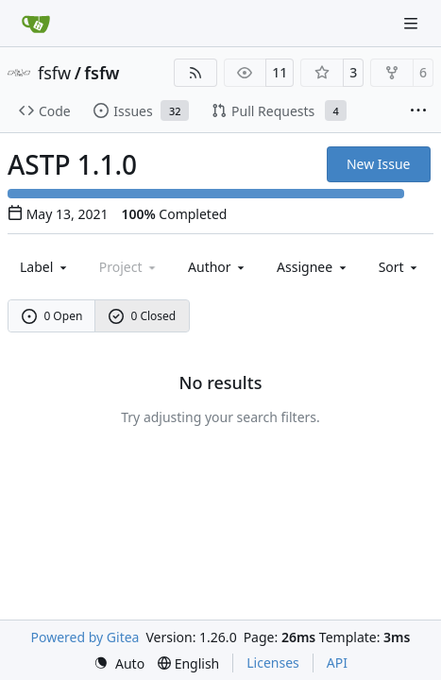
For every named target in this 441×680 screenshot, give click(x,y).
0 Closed (143, 316)
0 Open (52, 316)
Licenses (272, 663)
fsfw (54, 72)
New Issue (379, 164)
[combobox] (45, 266)
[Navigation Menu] (413, 23)
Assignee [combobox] (313, 267)
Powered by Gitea (85, 637)
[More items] (418, 111)
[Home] (35, 24)
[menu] (399, 266)
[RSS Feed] (195, 73)
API (337, 663)
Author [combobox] (217, 267)
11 (279, 72)
